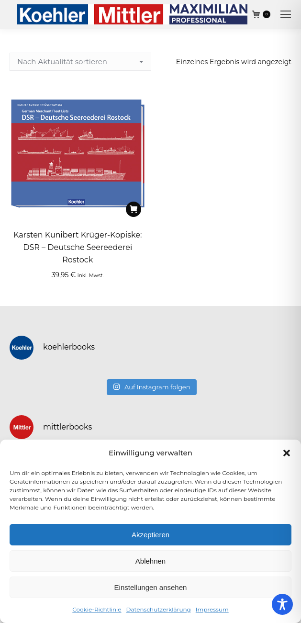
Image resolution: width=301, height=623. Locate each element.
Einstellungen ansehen (150, 587)
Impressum (212, 609)
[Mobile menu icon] (285, 14)
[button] (286, 453)
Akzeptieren (150, 535)
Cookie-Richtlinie (96, 609)
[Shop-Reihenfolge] (80, 62)
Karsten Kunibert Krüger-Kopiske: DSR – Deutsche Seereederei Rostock (77, 247)
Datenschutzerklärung (158, 609)
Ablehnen (150, 561)
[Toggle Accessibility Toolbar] (282, 604)
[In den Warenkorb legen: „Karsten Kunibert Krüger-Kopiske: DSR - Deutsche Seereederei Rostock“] (133, 209)
